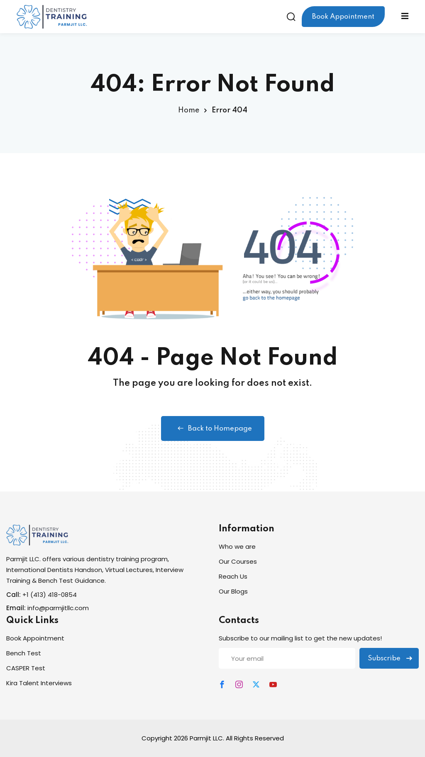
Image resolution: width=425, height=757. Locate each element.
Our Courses (238, 561)
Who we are (237, 546)
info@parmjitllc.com (58, 608)
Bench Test (23, 653)
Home (188, 110)
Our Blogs (233, 591)
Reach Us (233, 576)
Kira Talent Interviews (39, 683)
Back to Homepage (212, 428)
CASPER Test (25, 668)
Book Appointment (343, 16)
